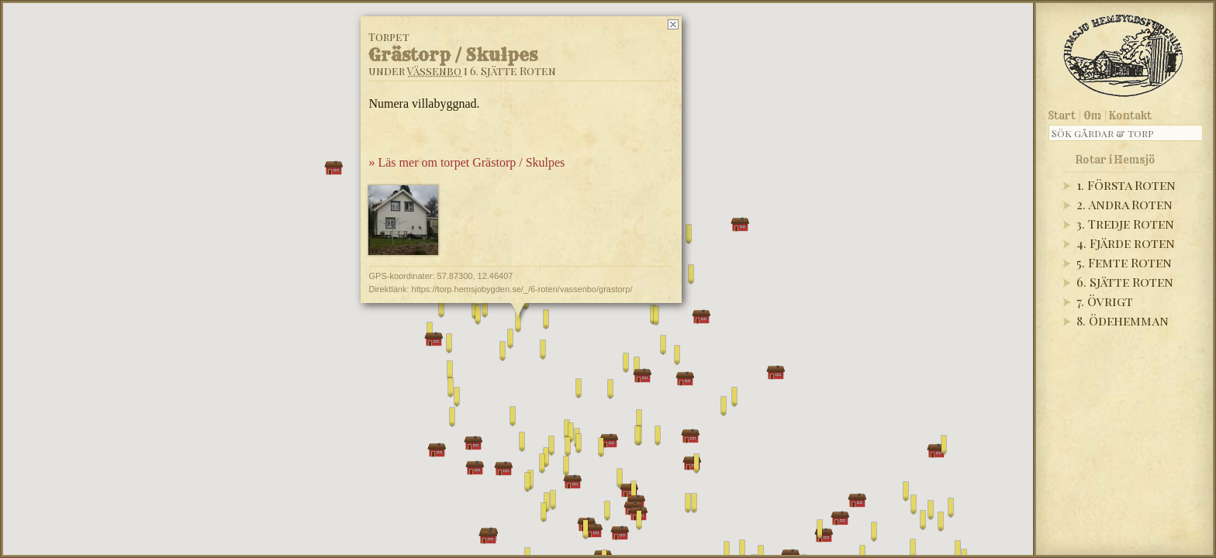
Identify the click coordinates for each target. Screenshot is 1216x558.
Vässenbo (434, 71)
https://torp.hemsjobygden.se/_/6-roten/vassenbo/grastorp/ (522, 289)
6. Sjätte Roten (1124, 282)
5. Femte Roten (1124, 262)
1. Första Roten (1126, 185)
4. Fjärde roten (1125, 243)
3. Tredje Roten (1125, 223)
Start (1062, 115)
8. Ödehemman (1122, 320)
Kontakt (1130, 115)
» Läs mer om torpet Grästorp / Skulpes (466, 162)
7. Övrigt (1104, 301)
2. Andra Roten (1124, 204)
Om (1092, 115)
